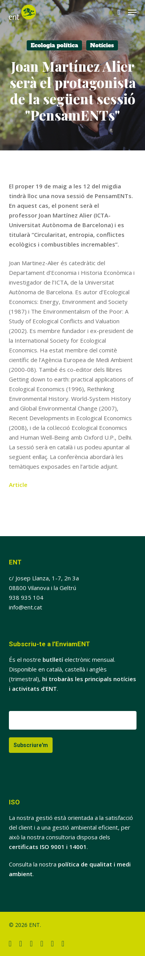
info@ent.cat (25, 607)
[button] (132, 12)
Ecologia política (54, 45)
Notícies (102, 45)
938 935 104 (26, 597)
